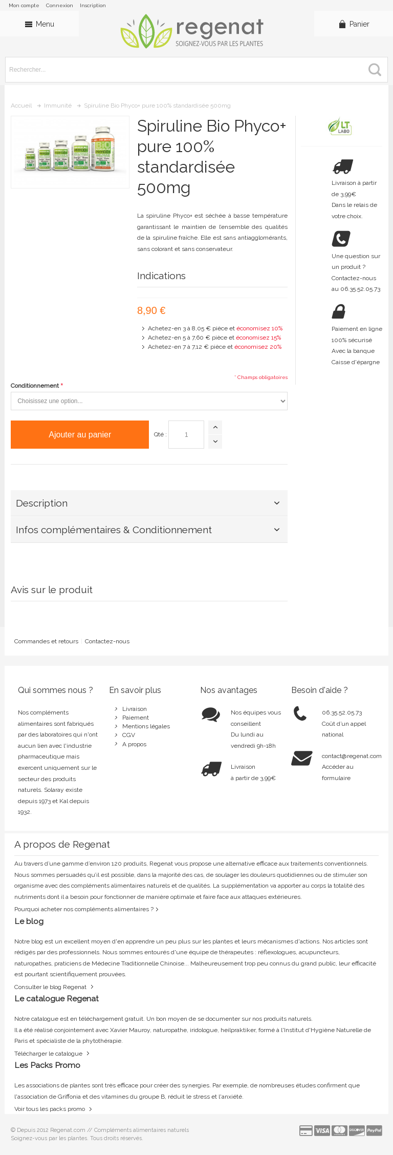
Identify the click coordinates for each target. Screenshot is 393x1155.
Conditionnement (35, 385)
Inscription (93, 5)
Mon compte (24, 5)
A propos (134, 744)
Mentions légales (146, 726)
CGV (128, 735)
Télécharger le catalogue (48, 1053)
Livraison (134, 708)
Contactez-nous (107, 641)
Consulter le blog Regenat (50, 987)
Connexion (59, 5)
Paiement (135, 717)
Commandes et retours (46, 641)
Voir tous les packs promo (49, 1108)
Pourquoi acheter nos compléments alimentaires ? (84, 909)
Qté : (160, 434)
